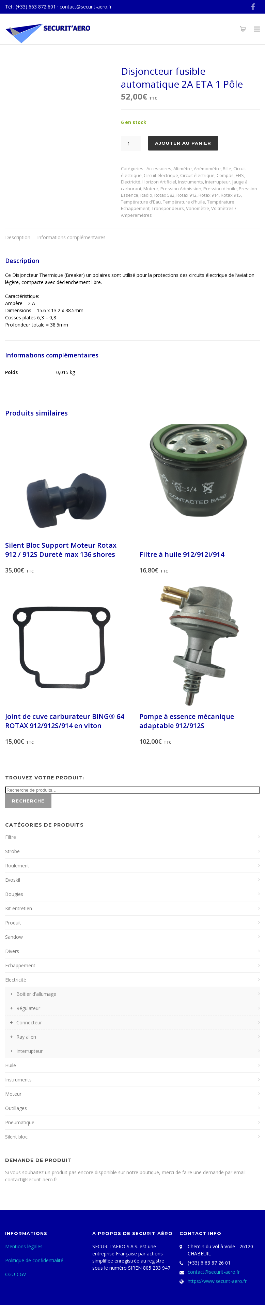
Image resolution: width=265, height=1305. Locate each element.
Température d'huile (184, 202)
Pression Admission (180, 189)
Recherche (28, 801)
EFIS (240, 175)
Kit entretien (18, 908)
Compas (225, 175)
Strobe (12, 851)
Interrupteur (217, 182)
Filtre (10, 837)
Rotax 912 (186, 195)
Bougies (14, 894)
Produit (13, 922)
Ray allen (26, 1037)
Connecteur (29, 1022)
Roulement (17, 865)
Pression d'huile (220, 189)
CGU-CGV (15, 1274)
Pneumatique (19, 1122)
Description (17, 237)
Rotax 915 (231, 195)
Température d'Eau (141, 202)
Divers (12, 951)
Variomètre (197, 208)
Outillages (16, 1108)
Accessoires (158, 168)
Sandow (14, 937)
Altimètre (182, 168)
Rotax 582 (164, 195)
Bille (227, 168)
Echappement (20, 965)
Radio (146, 195)
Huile (10, 1065)
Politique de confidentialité (34, 1260)
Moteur (150, 189)
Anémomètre (207, 168)
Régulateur (28, 1008)
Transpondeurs (168, 208)
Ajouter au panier (183, 143)
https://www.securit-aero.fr (217, 1281)
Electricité (130, 182)
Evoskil (12, 880)
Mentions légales (24, 1246)
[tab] (17, 237)
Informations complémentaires (71, 237)
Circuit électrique (161, 175)
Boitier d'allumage (36, 994)
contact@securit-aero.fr (86, 6)
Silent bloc (16, 1136)
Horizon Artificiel (159, 182)
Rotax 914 (209, 195)
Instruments (190, 182)
